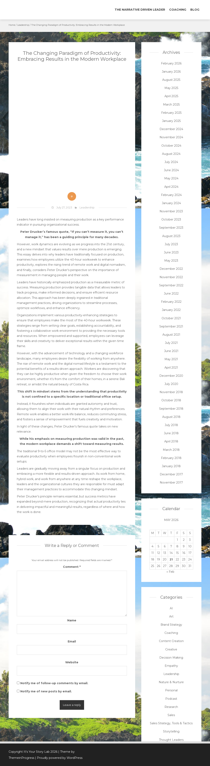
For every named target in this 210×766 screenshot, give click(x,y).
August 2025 (171, 80)
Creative (171, 649)
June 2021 (171, 351)
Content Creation (171, 641)
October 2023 (171, 219)
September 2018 (171, 409)
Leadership (23, 25)
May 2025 (171, 88)
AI (171, 608)
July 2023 (171, 244)
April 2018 (171, 441)
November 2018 (171, 392)
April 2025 (171, 96)
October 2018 (171, 400)
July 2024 (171, 162)
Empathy (171, 666)
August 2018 (171, 417)
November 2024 (171, 137)
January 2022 (171, 310)
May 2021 (171, 359)
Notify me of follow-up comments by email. (54, 683)
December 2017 (171, 474)
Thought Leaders (171, 740)
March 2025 (171, 104)
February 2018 (171, 458)
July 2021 (171, 343)
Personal (171, 690)
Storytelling (171, 731)
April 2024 (171, 187)
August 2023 (171, 236)
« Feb (170, 572)
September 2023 (171, 227)
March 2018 (171, 450)
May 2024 (171, 178)
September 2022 (171, 285)
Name (71, 620)
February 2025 (171, 113)
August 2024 (171, 154)
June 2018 (171, 433)
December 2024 (171, 129)
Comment (72, 567)
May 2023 (171, 260)
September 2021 (171, 326)
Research (171, 707)
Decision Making (171, 657)
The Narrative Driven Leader (140, 9)
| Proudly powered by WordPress (58, 758)
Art (171, 616)
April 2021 (171, 367)
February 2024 (171, 195)
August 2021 (171, 334)
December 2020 (171, 376)
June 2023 (171, 252)
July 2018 (171, 425)
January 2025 (171, 121)
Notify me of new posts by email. (46, 691)
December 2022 (171, 269)
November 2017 (171, 482)
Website (71, 662)
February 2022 (171, 302)
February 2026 (171, 63)
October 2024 (171, 145)
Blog (194, 9)
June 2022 (171, 293)
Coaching (177, 9)
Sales (171, 715)
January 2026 (171, 71)
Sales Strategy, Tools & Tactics (171, 723)
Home (12, 25)
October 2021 (171, 318)
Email (72, 641)
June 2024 (171, 170)
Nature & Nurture (171, 682)
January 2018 (171, 466)
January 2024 (171, 203)
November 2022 (171, 277)
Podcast (171, 699)
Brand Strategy (171, 625)
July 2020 (171, 384)
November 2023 (171, 211)
